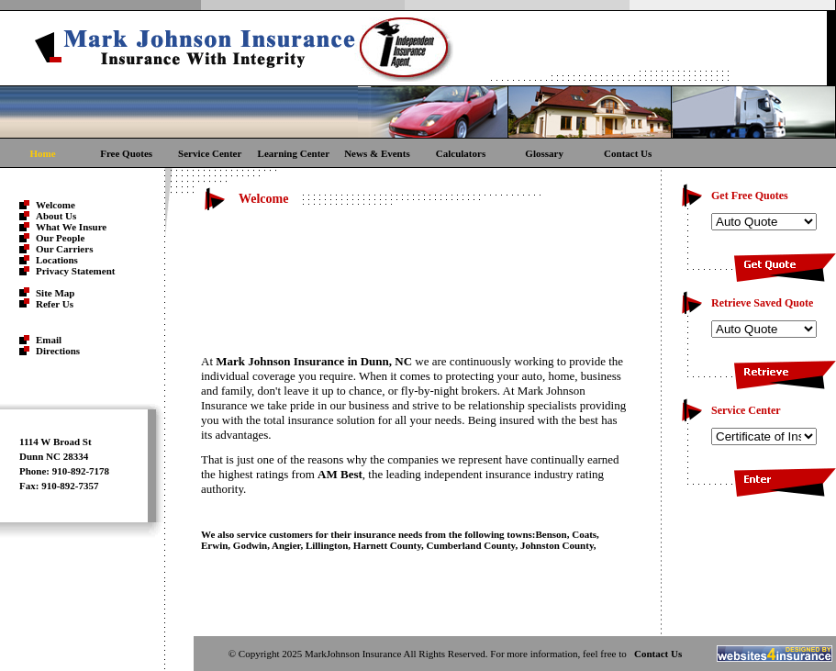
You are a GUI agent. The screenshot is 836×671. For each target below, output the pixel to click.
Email (48, 339)
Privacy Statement (75, 270)
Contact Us (628, 153)
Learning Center (294, 153)
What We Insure (71, 226)
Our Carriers (64, 248)
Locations (57, 259)
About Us (56, 215)
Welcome (55, 204)
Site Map (55, 292)
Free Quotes (126, 153)
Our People (60, 237)
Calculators (460, 153)
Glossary (544, 153)
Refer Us (54, 303)
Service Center (209, 153)
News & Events (377, 153)
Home (42, 153)
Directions (58, 350)
